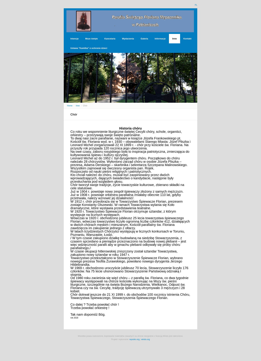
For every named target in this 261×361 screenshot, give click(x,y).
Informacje (160, 38)
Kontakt (187, 38)
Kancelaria (109, 38)
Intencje (74, 38)
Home (69, 106)
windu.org (145, 339)
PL (196, 5)
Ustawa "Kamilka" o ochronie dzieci (88, 48)
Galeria (144, 38)
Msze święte (91, 38)
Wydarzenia (128, 38)
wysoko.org (135, 339)
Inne (174, 38)
